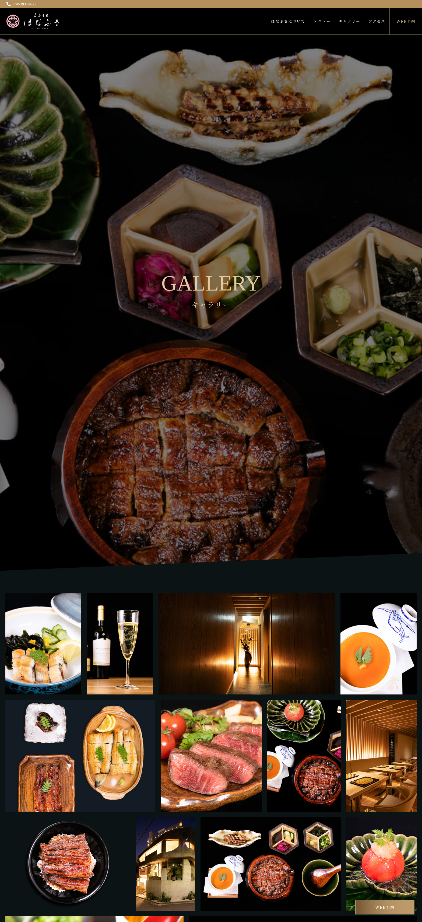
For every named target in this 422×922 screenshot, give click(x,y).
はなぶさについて (288, 21)
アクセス (377, 21)
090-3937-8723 (21, 4)
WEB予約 (406, 21)
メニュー (322, 21)
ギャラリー (349, 21)
